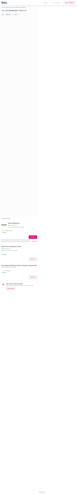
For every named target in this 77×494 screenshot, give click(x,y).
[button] (42, 45)
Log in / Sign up (69, 2)
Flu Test (12, 7)
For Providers (56, 2)
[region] (58, 249)
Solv (3, 7)
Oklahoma (17, 7)
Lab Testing (7, 7)
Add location (10, 288)
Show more (34, 241)
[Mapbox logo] (42, 492)
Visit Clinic (33, 237)
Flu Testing (23, 7)
